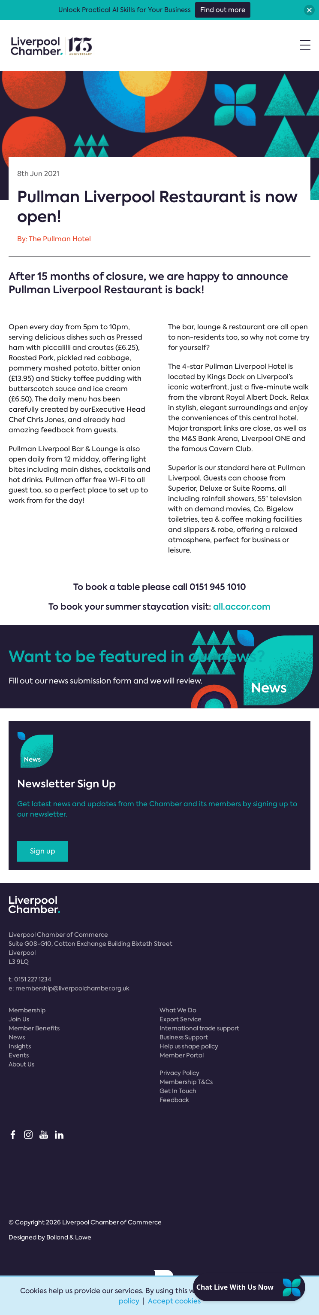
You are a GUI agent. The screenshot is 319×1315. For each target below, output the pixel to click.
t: (30, 979)
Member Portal (182, 1055)
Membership (27, 1010)
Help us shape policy (189, 1046)
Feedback (174, 1100)
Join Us (19, 1019)
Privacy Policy (179, 1073)
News (17, 1037)
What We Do (178, 1010)
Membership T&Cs (186, 1082)
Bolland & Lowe (68, 1237)
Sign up (42, 851)
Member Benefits (34, 1028)
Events (19, 1055)
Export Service (181, 1019)
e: (69, 988)
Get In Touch (178, 1091)
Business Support (184, 1037)
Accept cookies (174, 1301)
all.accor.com (242, 607)
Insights (20, 1046)
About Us (21, 1064)
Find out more (222, 10)
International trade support (199, 1028)
